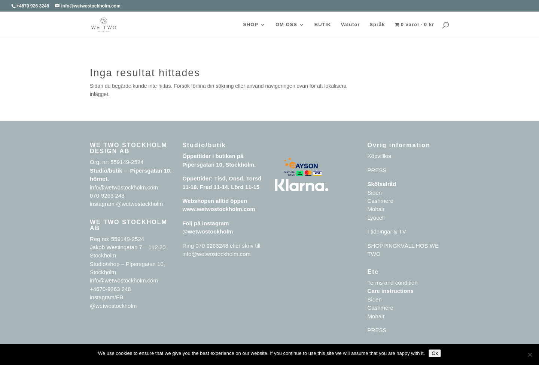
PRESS (377, 170)
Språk (377, 24)
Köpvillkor (380, 156)
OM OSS (286, 24)
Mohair (376, 209)
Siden (375, 192)
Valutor (350, 24)
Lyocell (376, 217)
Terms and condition (393, 282)
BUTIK (322, 24)
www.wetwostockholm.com (218, 209)
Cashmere (380, 201)
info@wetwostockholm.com (216, 254)
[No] (529, 354)
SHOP (250, 24)
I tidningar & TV (387, 231)
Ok (435, 353)
